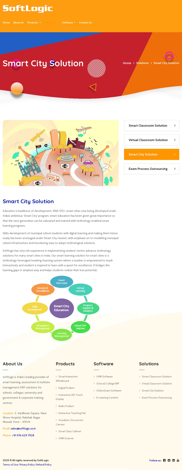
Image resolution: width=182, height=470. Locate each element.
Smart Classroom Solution (148, 126)
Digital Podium (66, 387)
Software (67, 22)
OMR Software (104, 376)
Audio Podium (66, 406)
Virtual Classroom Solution (148, 140)
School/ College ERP (107, 383)
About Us (18, 22)
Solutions (50, 22)
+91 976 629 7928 (22, 435)
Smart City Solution (143, 154)
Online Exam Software (108, 390)
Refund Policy (43, 464)
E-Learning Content (107, 397)
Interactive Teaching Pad (72, 413)
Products (32, 22)
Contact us (85, 22)
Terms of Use (10, 464)
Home (6, 22)
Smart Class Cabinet (69, 431)
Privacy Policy (27, 464)
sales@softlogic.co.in (23, 428)
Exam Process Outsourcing (148, 169)
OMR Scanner (66, 438)
